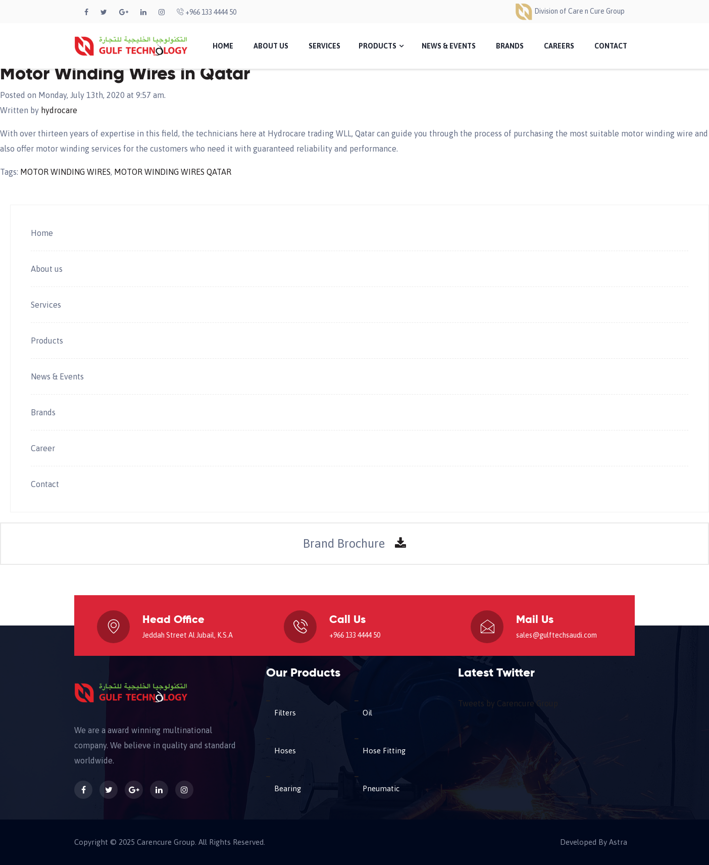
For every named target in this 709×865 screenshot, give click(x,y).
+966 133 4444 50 (206, 12)
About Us (271, 46)
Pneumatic (381, 788)
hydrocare (59, 110)
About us (47, 268)
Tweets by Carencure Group (508, 703)
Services (324, 46)
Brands (510, 46)
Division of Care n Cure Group (570, 11)
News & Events (449, 46)
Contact (610, 46)
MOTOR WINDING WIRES (65, 171)
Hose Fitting (384, 750)
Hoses (285, 750)
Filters (285, 712)
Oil (367, 712)
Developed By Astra (593, 842)
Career (43, 448)
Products (381, 46)
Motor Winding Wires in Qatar (125, 74)
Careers (559, 46)
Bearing (287, 788)
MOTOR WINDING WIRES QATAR (172, 171)
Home (223, 46)
